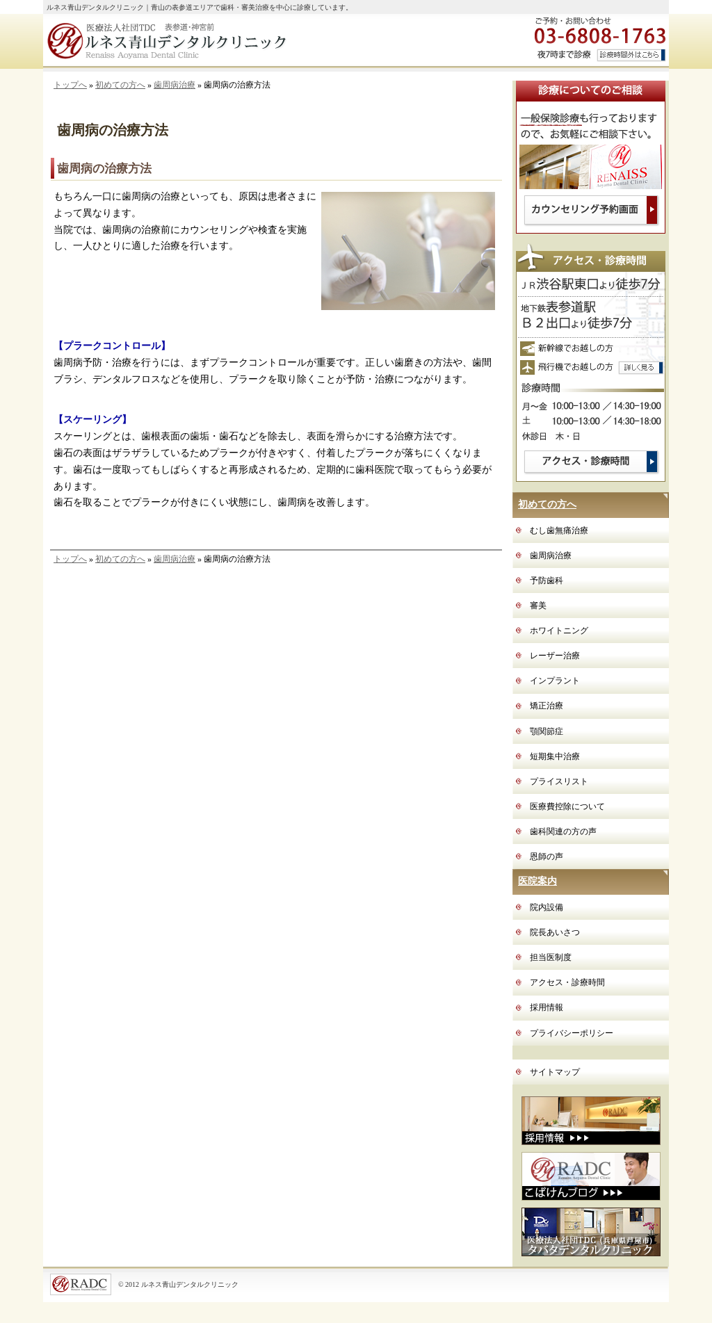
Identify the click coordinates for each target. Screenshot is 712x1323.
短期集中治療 (555, 756)
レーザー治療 (555, 655)
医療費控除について (567, 806)
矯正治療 (546, 706)
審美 (538, 605)
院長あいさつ (555, 932)
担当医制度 (551, 957)
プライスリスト (559, 781)
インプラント (555, 680)
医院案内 (537, 881)
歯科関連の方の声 (563, 831)
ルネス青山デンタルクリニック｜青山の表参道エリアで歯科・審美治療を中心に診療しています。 (200, 7)
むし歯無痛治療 (559, 530)
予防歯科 (546, 580)
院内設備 (546, 907)
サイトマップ (555, 1072)
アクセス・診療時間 (567, 982)
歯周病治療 (174, 85)
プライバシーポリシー (571, 1033)
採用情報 (546, 1007)
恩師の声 (546, 856)
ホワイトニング (559, 630)
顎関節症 (546, 731)
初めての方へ (120, 85)
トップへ (70, 85)
